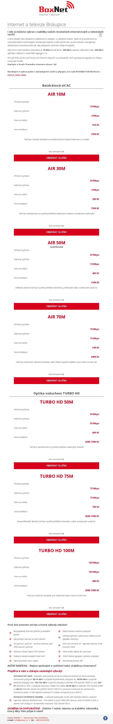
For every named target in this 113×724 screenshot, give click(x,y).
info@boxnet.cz (21, 720)
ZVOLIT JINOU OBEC (16, 75)
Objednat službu (56, 157)
